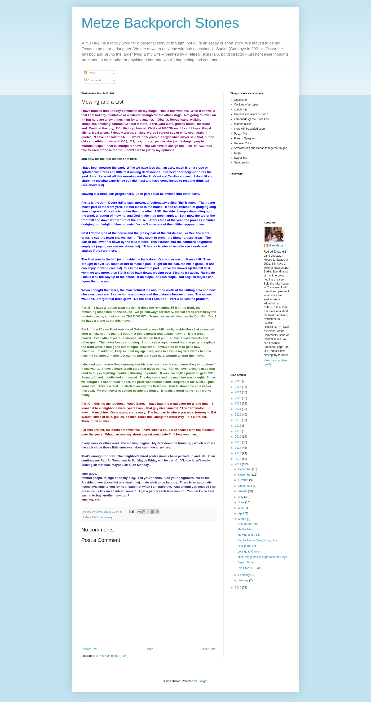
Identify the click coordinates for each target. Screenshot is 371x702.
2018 (238, 425)
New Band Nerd (248, 524)
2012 (238, 459)
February (244, 575)
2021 (238, 409)
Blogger (202, 681)
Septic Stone (246, 562)
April (241, 513)
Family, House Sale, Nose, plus (257, 540)
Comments (92, 80)
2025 (238, 387)
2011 (238, 464)
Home (149, 649)
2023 (238, 398)
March (242, 519)
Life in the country (102, 517)
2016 (238, 436)
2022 (238, 403)
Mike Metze (276, 245)
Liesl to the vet (247, 546)
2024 (238, 392)
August (243, 491)
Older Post (208, 649)
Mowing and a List (249, 534)
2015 (238, 442)
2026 (238, 381)
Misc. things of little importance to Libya (262, 557)
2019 (238, 420)
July (241, 497)
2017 (238, 431)
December (245, 469)
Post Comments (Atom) (113, 656)
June (241, 502)
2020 (238, 414)
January (243, 580)
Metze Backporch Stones (160, 23)
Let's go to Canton (249, 551)
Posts (89, 73)
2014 (238, 447)
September (245, 485)
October (243, 480)
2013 (238, 453)
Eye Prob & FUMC (249, 568)
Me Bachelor (245, 529)
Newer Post (90, 649)
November (245, 474)
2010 (238, 587)
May (241, 507)
